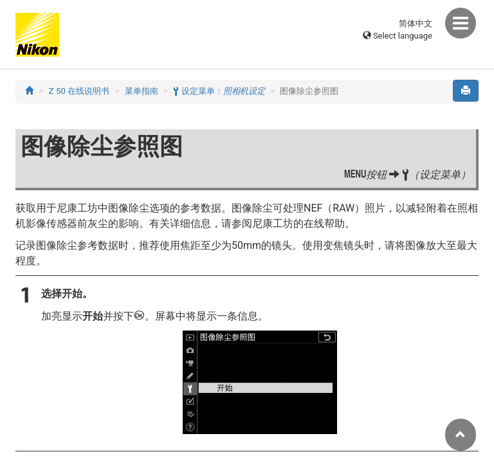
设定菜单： (218, 91)
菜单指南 (141, 91)
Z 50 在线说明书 (79, 91)
